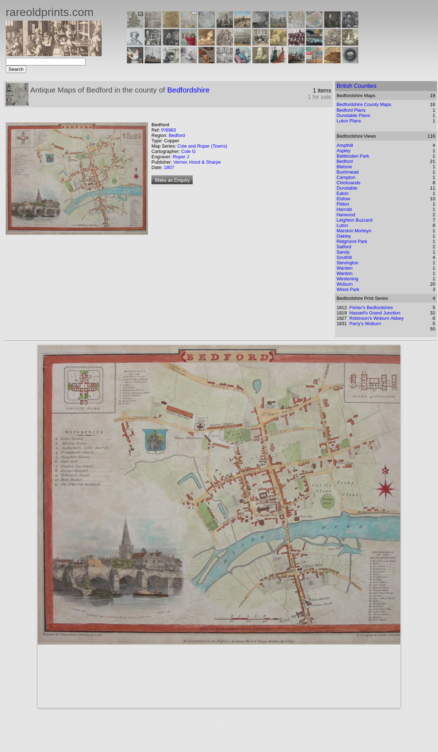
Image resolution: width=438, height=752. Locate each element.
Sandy (343, 252)
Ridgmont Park (352, 241)
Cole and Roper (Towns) (202, 146)
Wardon (345, 273)
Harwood (346, 214)
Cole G (188, 151)
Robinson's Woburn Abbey (376, 318)
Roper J (181, 156)
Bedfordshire (188, 90)
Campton (346, 177)
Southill (344, 257)
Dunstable (347, 188)
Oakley (344, 236)
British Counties (356, 86)
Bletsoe (344, 166)
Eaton (343, 193)
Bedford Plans (351, 110)
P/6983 (168, 130)
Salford (344, 246)
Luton (342, 225)
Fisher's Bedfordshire (371, 307)
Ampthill (345, 145)
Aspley (344, 150)
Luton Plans (349, 120)
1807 (169, 167)
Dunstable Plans (353, 115)
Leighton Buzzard (355, 220)
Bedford (177, 135)
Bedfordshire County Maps (364, 104)
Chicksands (348, 182)
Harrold (344, 209)
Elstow (343, 198)
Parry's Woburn (365, 323)
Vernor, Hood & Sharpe (197, 162)
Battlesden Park (353, 156)
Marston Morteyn (354, 230)
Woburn (345, 284)
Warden (345, 268)
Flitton (343, 204)
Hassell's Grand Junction (374, 313)
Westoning (347, 278)
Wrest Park (348, 289)
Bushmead (348, 172)
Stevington (347, 262)
